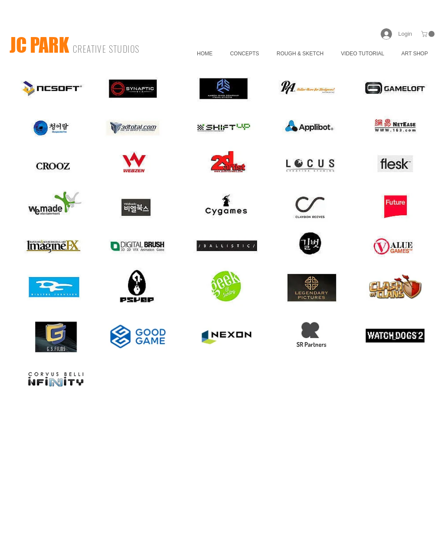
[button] (428, 34)
